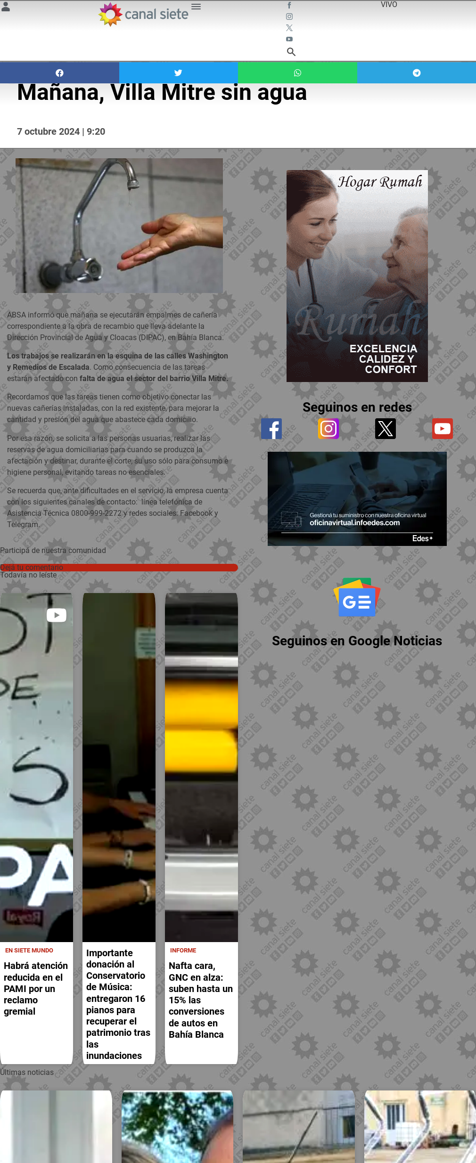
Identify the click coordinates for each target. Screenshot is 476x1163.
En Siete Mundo (29, 949)
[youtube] (442, 428)
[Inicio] (142, 14)
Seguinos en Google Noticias (357, 641)
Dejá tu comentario (31, 567)
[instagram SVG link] (290, 18)
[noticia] (36, 767)
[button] (59, 72)
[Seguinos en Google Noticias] (357, 597)
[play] (56, 615)
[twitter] (385, 428)
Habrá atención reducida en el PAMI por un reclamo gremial (36, 988)
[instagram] (328, 428)
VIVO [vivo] (389, 4)
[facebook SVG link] (290, 6)
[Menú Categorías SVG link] (196, 8)
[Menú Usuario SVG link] (5, 8)
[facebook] (271, 428)
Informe (183, 949)
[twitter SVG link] (290, 29)
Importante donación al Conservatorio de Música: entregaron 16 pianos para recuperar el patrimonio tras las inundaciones (118, 1003)
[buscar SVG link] (291, 53)
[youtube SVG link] (290, 40)
